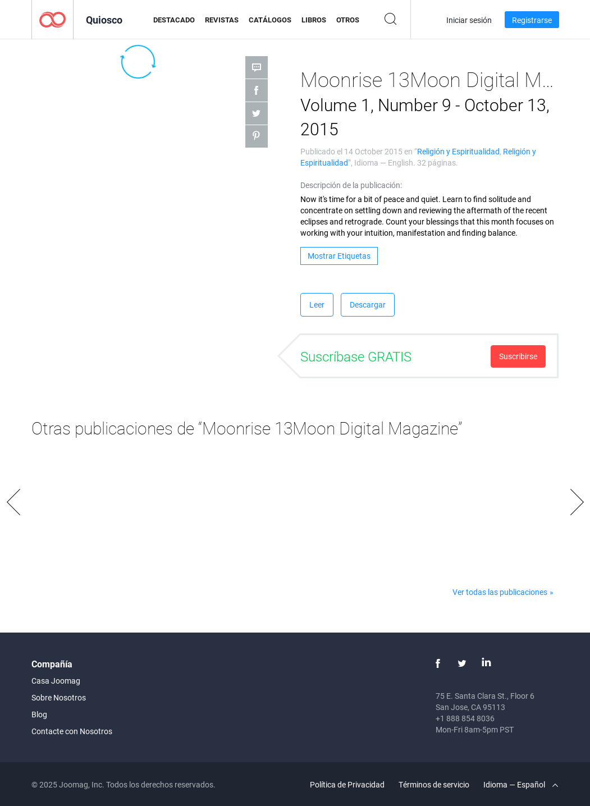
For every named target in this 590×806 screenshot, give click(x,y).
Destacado (174, 20)
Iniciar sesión (469, 20)
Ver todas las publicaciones (499, 592)
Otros (347, 20)
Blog (39, 714)
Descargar (368, 304)
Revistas (222, 20)
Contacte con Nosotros (71, 731)
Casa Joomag (55, 680)
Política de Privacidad (347, 784)
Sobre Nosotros (58, 697)
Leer (316, 304)
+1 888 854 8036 (465, 718)
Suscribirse (518, 356)
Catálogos (270, 20)
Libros (313, 20)
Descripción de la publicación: (351, 185)
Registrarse (532, 20)
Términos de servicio (434, 784)
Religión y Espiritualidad (458, 151)
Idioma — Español (520, 784)
